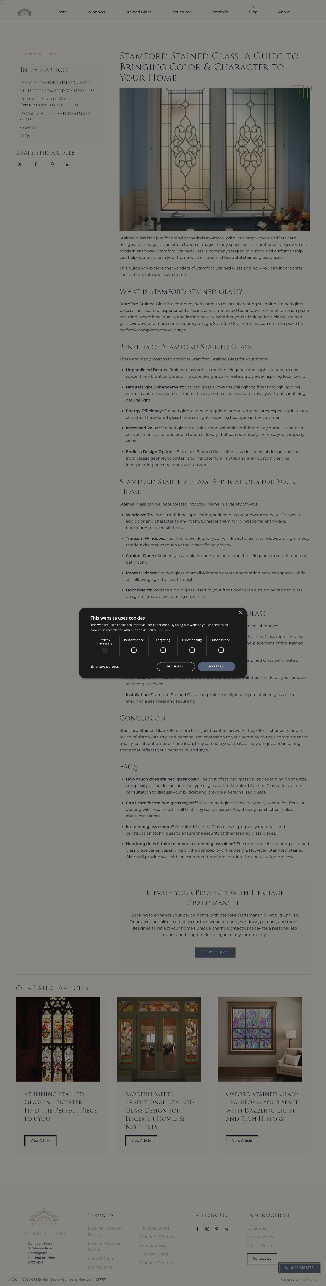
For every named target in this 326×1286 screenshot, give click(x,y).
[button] (105, 666)
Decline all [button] (175, 666)
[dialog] (163, 643)
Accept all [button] (217, 666)
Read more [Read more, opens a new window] (166, 630)
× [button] (240, 612)
